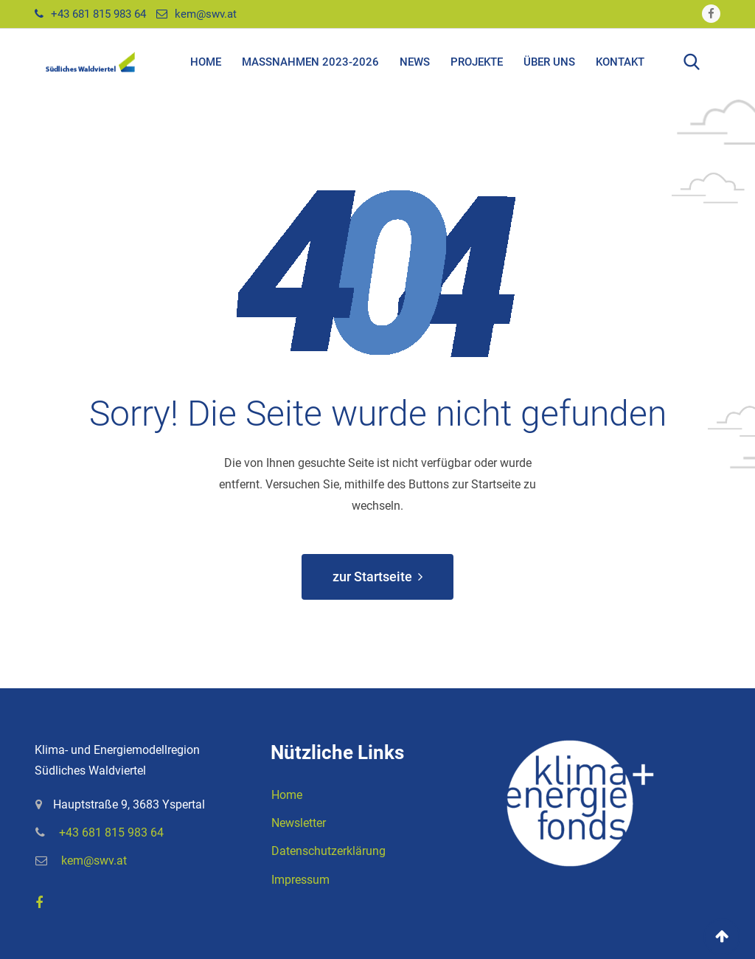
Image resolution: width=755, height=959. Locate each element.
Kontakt (620, 62)
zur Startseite (377, 576)
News (415, 62)
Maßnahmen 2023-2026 (310, 62)
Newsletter (298, 823)
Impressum (300, 880)
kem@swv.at (206, 14)
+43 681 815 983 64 (98, 14)
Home (205, 62)
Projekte (476, 62)
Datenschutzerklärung (328, 851)
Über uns (549, 62)
